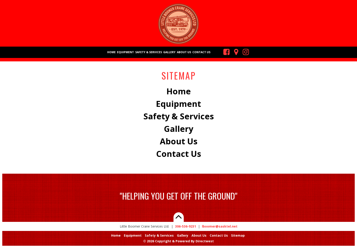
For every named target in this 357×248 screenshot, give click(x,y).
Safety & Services (148, 52)
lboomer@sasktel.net (219, 226)
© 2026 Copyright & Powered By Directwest (178, 241)
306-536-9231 (185, 226)
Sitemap (238, 235)
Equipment (125, 52)
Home (111, 52)
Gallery (169, 52)
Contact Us (201, 52)
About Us (184, 52)
